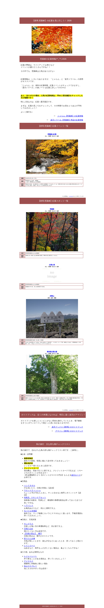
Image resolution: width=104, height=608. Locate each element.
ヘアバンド (28, 505)
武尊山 (52, 296)
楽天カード (75, 475)
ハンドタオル (29, 485)
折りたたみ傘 (29, 538)
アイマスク (28, 561)
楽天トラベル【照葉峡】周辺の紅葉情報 (66, 120)
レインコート (29, 546)
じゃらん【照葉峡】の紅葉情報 (70, 116)
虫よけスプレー (30, 566)
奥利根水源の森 (52, 351)
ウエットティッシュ (32, 490)
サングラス (28, 524)
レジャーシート (30, 556)
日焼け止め (28, 529)
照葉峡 (52, 209)
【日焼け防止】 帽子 (33, 534)
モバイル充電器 (30, 511)
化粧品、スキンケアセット (35, 497)
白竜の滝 (52, 265)
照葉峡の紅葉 (52, 134)
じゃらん (71, 196)
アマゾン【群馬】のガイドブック (69, 431)
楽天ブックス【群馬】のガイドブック (67, 427)
